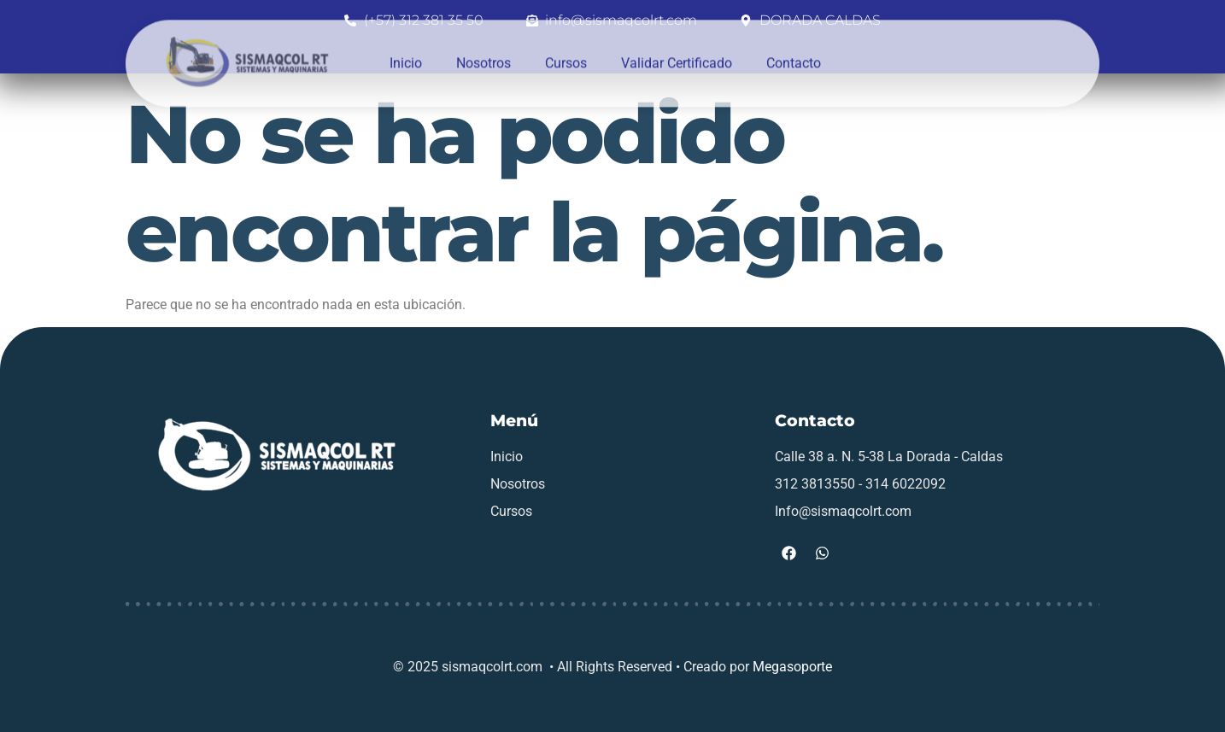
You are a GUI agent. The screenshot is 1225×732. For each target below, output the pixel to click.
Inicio (406, 52)
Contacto (793, 52)
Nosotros (483, 52)
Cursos (566, 52)
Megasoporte (792, 667)
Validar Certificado (676, 52)
